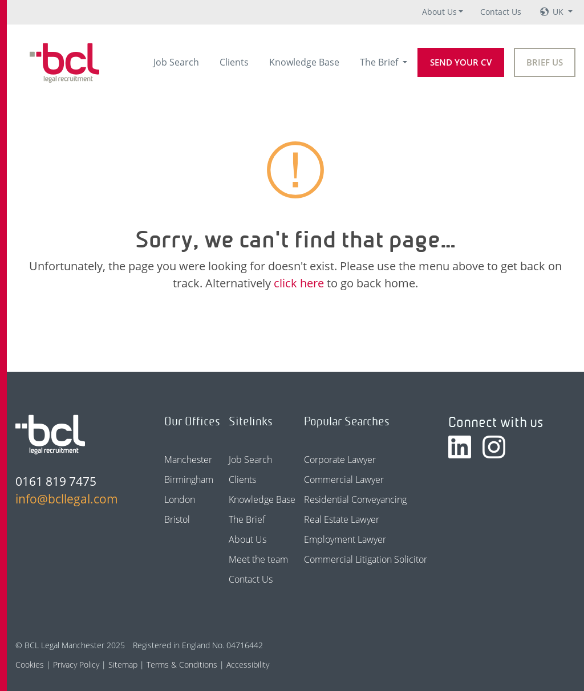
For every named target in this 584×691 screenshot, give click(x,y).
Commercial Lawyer (344, 479)
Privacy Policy (76, 664)
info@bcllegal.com (66, 499)
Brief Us (544, 62)
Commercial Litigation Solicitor (365, 559)
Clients (234, 62)
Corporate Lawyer (340, 459)
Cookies (29, 664)
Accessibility (247, 664)
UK (559, 11)
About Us (439, 11)
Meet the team (258, 559)
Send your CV (461, 62)
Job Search (176, 62)
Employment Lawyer (345, 539)
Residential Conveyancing (355, 499)
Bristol (177, 519)
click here (299, 283)
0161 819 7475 (55, 481)
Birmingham (188, 479)
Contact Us (500, 11)
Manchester (188, 459)
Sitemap (122, 664)
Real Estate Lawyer (341, 519)
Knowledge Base (304, 62)
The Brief (380, 62)
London (179, 499)
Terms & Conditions (182, 664)
